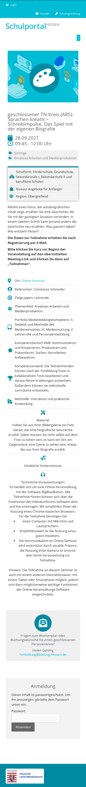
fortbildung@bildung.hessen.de (43, 654)
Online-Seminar (33, 280)
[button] (78, 38)
